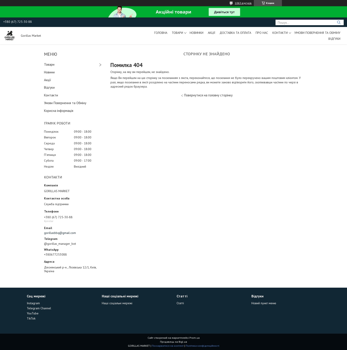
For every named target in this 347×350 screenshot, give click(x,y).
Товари (177, 33)
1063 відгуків (243, 3)
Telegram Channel (39, 308)
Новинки (196, 33)
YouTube (33, 313)
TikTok (31, 318)
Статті (180, 303)
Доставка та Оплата (235, 33)
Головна (160, 33)
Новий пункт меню (263, 303)
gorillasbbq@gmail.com (60, 233)
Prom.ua (194, 337)
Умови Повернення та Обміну (317, 33)
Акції (211, 33)
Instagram (33, 303)
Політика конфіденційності (202, 345)
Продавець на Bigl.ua (173, 341)
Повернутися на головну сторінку (208, 95)
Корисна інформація (58, 111)
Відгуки (334, 39)
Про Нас (262, 33)
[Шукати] (339, 22)
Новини (49, 72)
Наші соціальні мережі (117, 303)
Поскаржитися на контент (168, 345)
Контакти (280, 33)
